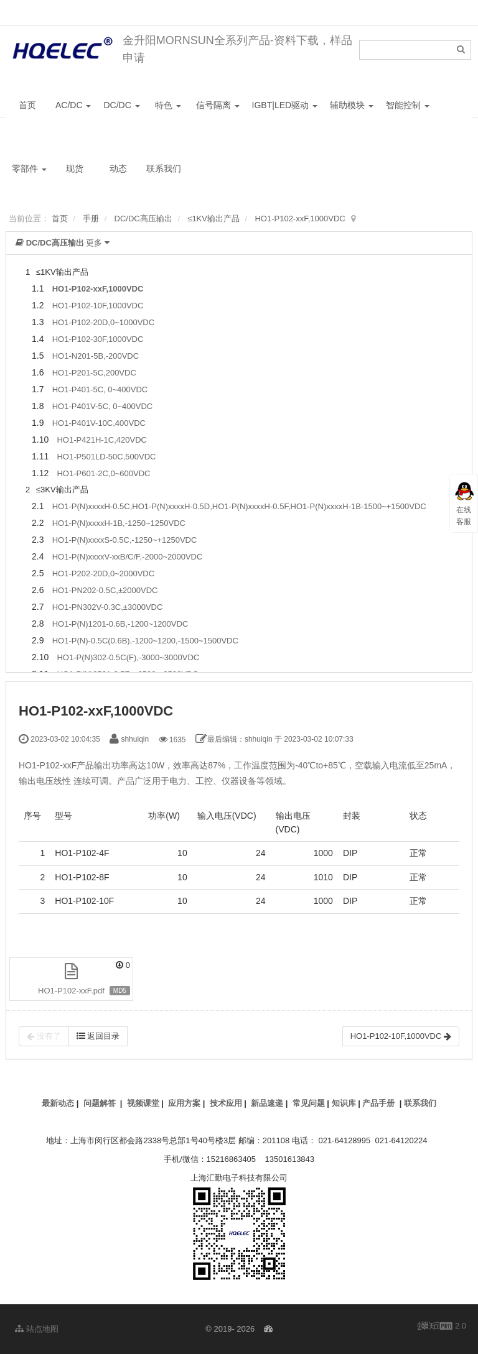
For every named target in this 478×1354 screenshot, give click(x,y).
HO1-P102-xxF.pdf (71, 990)
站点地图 (37, 1328)
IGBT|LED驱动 (284, 105)
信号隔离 (218, 105)
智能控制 (407, 105)
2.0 (442, 1326)
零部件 (29, 168)
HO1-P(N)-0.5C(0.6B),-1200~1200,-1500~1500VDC (145, 640)
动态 (118, 168)
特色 (168, 105)
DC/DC (121, 105)
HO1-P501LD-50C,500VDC (106, 456)
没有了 (44, 1036)
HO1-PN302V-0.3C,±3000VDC (107, 607)
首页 (27, 105)
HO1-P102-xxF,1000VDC (300, 218)
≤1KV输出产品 (213, 218)
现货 (74, 168)
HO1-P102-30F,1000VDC (98, 339)
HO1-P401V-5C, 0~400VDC (102, 406)
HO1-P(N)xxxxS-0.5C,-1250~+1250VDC (124, 540)
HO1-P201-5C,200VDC (94, 372)
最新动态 (58, 1103)
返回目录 (98, 1036)
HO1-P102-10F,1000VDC (98, 305)
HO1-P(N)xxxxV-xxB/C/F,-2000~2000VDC (127, 556)
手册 (91, 218)
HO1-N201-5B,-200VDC (95, 356)
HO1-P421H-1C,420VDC (102, 439)
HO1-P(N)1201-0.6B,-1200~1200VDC (120, 624)
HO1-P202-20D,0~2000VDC (103, 573)
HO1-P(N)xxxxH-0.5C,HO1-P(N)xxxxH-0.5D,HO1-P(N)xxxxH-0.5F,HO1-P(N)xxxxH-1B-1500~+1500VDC (239, 506)
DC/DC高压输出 (143, 218)
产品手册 (378, 1103)
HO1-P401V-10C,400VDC (99, 423)
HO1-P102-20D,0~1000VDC (103, 322)
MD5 (119, 990)
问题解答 (99, 1103)
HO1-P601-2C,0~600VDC (103, 473)
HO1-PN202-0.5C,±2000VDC (105, 590)
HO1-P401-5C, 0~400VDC (100, 389)
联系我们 (163, 168)
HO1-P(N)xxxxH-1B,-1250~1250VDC (118, 523)
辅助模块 (351, 105)
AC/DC (73, 105)
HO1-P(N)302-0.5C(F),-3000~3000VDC (128, 657)
